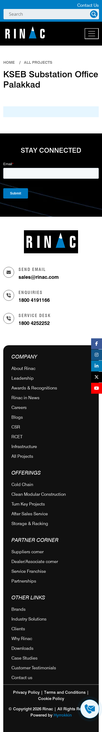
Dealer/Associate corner (34, 561)
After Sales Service (29, 513)
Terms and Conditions (65, 693)
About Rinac (23, 368)
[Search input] (49, 14)
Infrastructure (24, 446)
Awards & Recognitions (34, 388)
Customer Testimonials (33, 667)
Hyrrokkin (63, 715)
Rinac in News (25, 397)
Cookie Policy (51, 699)
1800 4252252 (34, 323)
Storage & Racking (29, 523)
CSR (15, 427)
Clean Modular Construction (38, 494)
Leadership (22, 378)
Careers (19, 407)
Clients (18, 628)
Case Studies (24, 658)
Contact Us (88, 5)
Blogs (17, 417)
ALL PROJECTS (38, 62)
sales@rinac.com (38, 277)
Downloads (22, 648)
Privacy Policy (26, 693)
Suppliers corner (27, 551)
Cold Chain (22, 484)
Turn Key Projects (28, 504)
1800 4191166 (34, 300)
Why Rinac (21, 638)
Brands (18, 609)
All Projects (22, 456)
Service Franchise (28, 571)
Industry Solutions (29, 619)
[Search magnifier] (94, 14)
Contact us (21, 677)
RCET (17, 436)
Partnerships (23, 581)
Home (9, 62)
